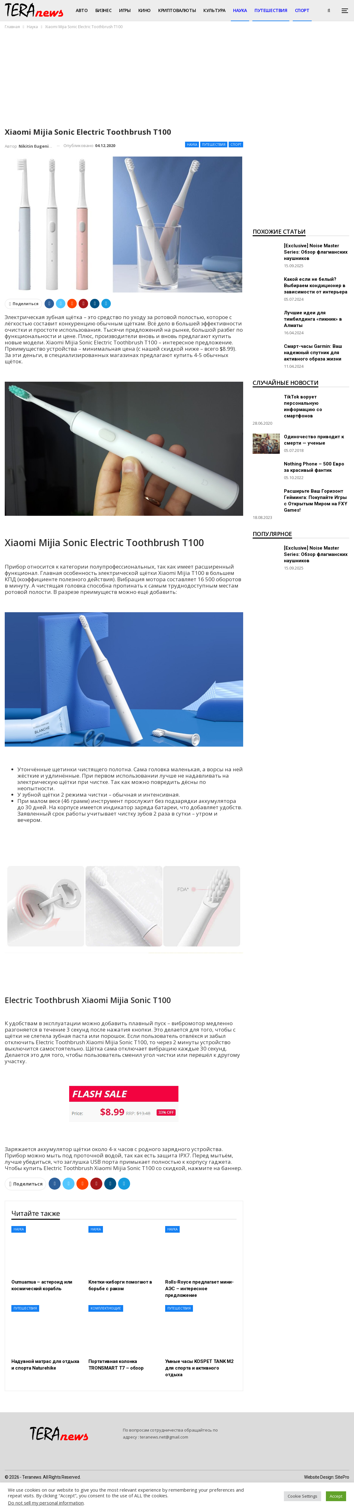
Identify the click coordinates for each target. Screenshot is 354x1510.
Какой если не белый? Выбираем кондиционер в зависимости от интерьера (315, 285)
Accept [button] (336, 1496)
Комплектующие (106, 1308)
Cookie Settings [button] (302, 1496)
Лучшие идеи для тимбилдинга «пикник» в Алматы (313, 319)
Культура (214, 10)
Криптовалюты (177, 10)
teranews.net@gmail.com (164, 1437)
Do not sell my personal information (46, 1503)
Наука (240, 10)
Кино (144, 10)
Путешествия (271, 10)
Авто (81, 10)
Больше (304, 10)
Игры (124, 10)
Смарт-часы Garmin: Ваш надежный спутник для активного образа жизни (313, 352)
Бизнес (103, 10)
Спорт (236, 144)
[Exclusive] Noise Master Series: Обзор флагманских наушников (316, 252)
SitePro (342, 1477)
